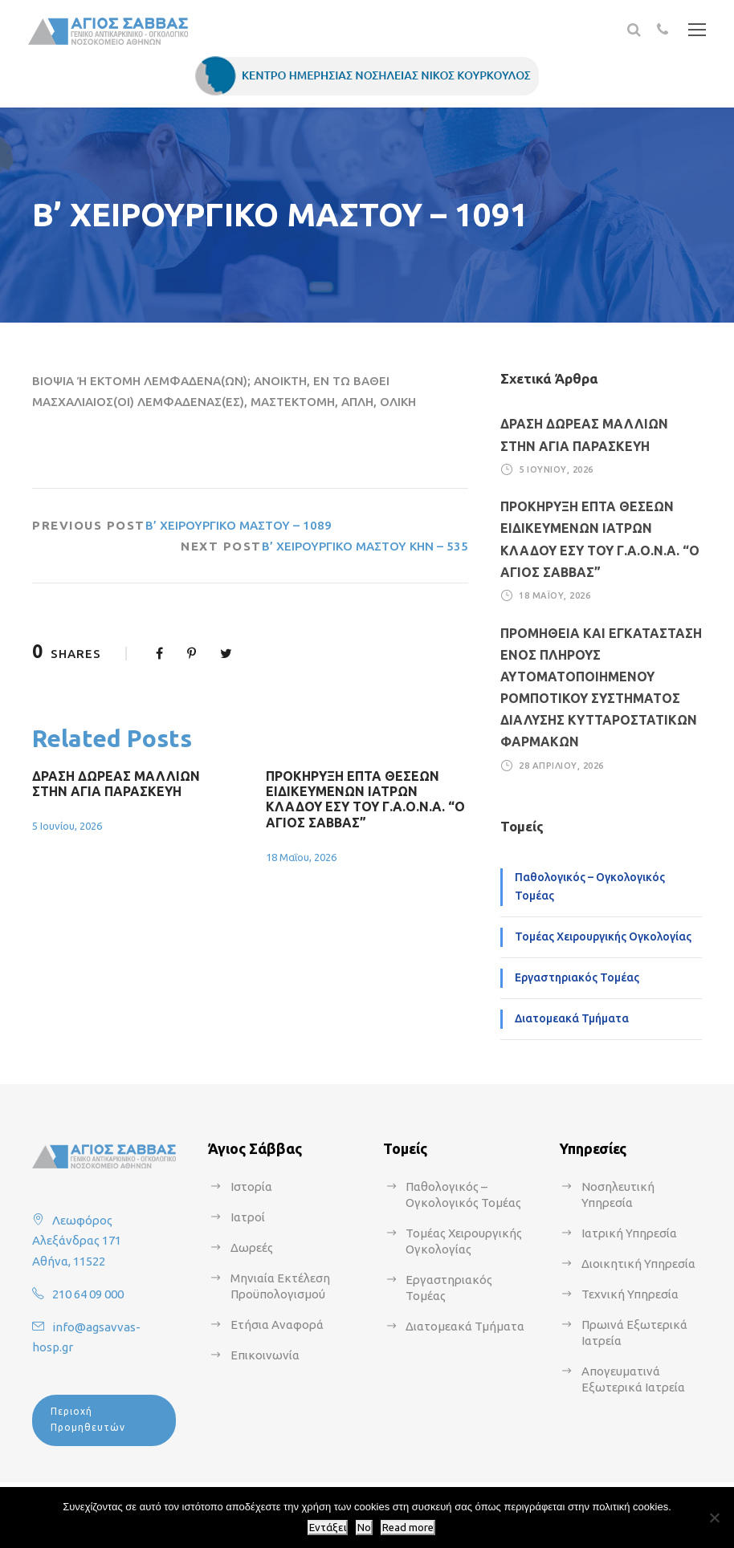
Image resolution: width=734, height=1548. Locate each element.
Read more (408, 1528)
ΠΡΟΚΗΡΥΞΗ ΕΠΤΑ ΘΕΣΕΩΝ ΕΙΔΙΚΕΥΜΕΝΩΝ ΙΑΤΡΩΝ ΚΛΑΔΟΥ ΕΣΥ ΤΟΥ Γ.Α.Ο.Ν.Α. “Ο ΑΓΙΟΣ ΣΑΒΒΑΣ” (365, 799)
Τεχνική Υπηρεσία (630, 1294)
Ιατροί (247, 1217)
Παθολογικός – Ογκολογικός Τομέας (590, 887)
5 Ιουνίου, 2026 (67, 825)
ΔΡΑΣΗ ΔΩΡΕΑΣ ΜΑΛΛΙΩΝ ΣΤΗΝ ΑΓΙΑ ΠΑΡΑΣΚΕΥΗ (116, 783)
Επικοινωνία (265, 1355)
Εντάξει (327, 1528)
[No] (714, 1517)
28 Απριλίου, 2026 (561, 765)
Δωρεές (251, 1247)
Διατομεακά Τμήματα (572, 1018)
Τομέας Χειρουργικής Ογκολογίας (603, 936)
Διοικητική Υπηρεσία (638, 1263)
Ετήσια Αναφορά (277, 1324)
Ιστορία (251, 1186)
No (364, 1528)
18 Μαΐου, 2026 (301, 857)
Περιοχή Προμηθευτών (88, 1419)
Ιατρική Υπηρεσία (629, 1233)
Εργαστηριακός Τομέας (577, 977)
